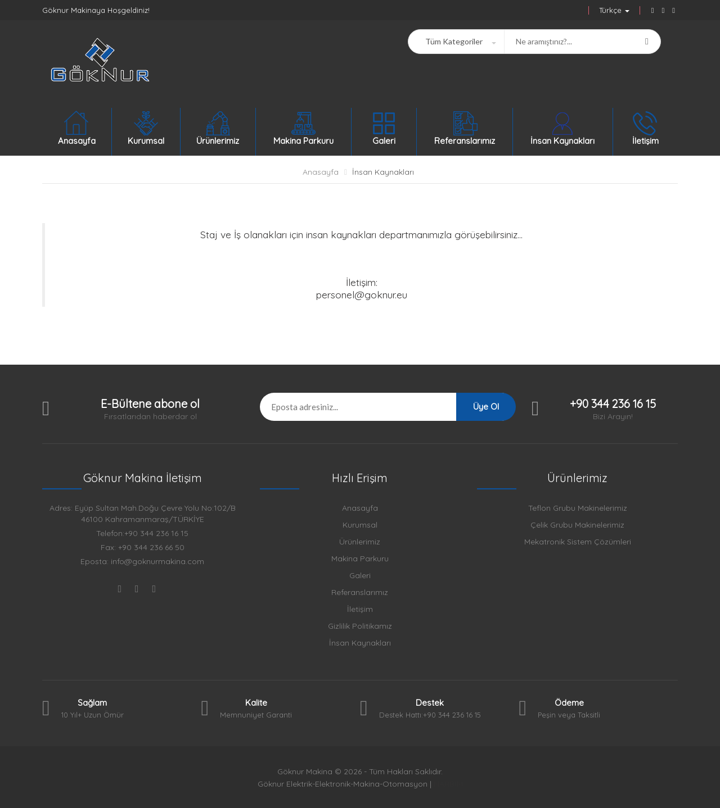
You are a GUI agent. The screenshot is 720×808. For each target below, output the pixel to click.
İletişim (360, 609)
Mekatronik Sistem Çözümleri (577, 542)
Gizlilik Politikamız (360, 626)
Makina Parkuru (360, 558)
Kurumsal (360, 525)
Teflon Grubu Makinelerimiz (577, 508)
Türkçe (614, 10)
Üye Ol (486, 406)
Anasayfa (321, 172)
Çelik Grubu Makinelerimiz (577, 525)
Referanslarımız (359, 592)
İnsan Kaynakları (383, 172)
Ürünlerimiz (359, 542)
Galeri (360, 575)
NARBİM (448, 784)
